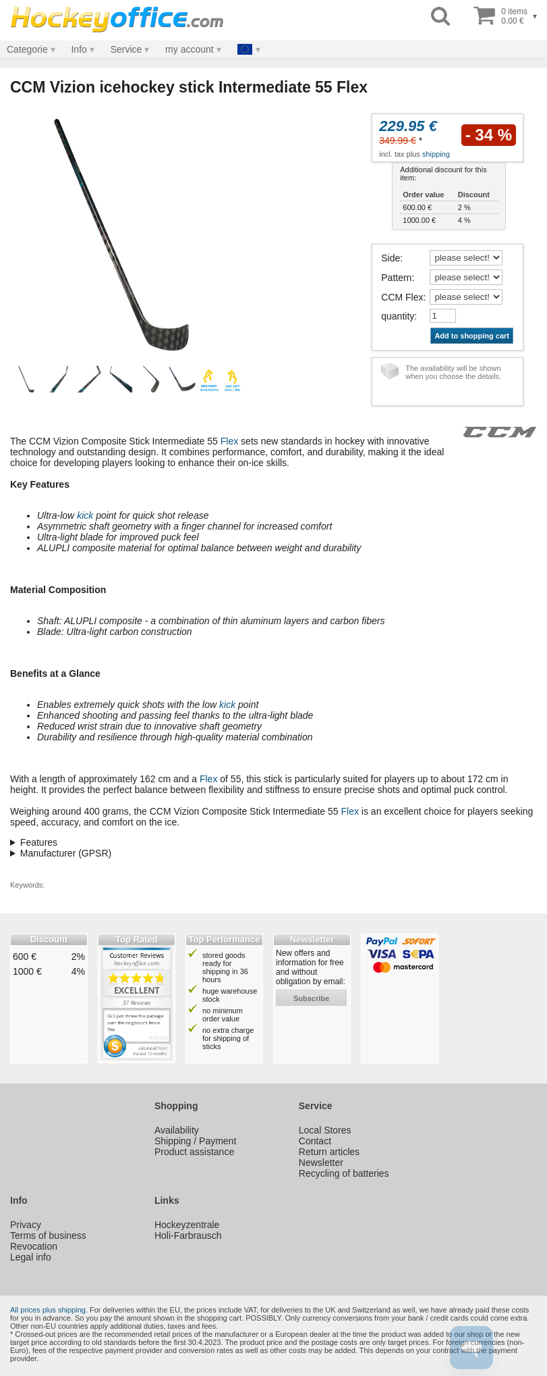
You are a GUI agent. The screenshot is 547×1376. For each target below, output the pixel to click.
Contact (315, 1141)
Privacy (25, 1224)
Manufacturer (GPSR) (65, 853)
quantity (397, 316)
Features (38, 842)
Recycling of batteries (344, 1173)
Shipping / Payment (195, 1141)
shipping (436, 154)
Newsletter (321, 1162)
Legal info (30, 1257)
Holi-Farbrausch (188, 1235)
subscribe (311, 998)
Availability (176, 1130)
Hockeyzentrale (187, 1224)
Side (390, 258)
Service (126, 49)
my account (189, 49)
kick (85, 515)
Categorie (27, 49)
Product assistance (194, 1151)
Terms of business (48, 1235)
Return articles (329, 1151)
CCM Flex (402, 297)
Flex (229, 441)
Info (78, 49)
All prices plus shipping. (49, 1310)
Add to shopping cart (471, 336)
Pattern (396, 277)
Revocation (33, 1246)
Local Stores (325, 1130)
